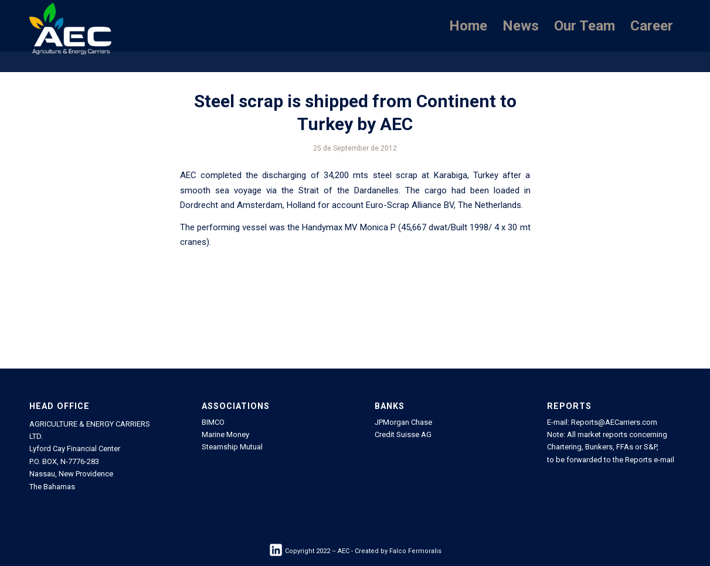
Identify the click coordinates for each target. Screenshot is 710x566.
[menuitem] (468, 26)
